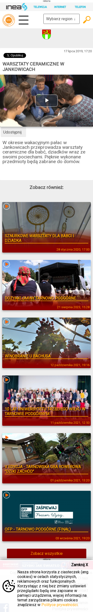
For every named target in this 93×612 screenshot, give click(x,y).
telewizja (8, 20)
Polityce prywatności (59, 604)
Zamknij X (79, 564)
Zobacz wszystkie (47, 553)
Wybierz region (61, 19)
